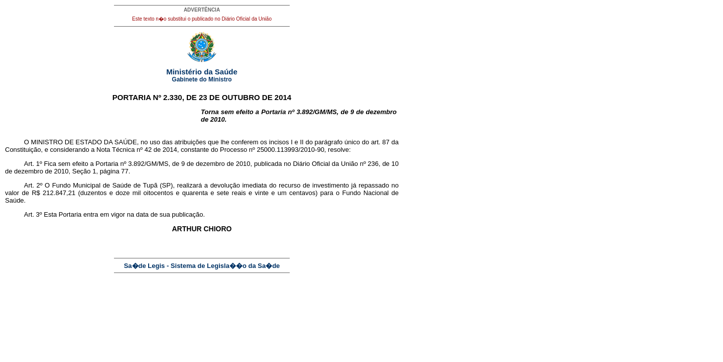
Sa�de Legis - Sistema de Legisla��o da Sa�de (202, 265)
